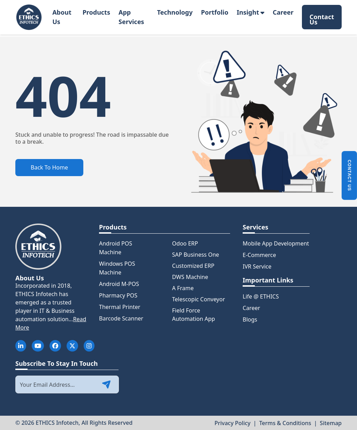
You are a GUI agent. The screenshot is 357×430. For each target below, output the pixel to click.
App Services (131, 17)
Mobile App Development (276, 243)
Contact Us (322, 18)
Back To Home (49, 167)
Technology (174, 12)
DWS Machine (190, 277)
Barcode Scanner (121, 318)
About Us (61, 17)
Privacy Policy (232, 423)
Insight (250, 12)
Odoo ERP (185, 243)
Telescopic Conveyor (198, 299)
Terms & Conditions (285, 423)
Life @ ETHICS (261, 296)
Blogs (250, 319)
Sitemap (331, 423)
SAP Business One (195, 254)
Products (96, 12)
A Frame (183, 288)
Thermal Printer (119, 307)
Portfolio (214, 12)
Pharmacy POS (118, 295)
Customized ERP (193, 266)
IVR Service (257, 266)
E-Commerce (259, 255)
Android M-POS (119, 284)
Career (283, 12)
